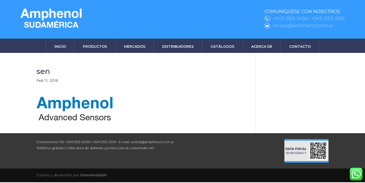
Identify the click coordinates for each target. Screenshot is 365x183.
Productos (95, 46)
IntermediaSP (93, 175)
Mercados (134, 46)
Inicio (60, 46)
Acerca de (261, 46)
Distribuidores (178, 46)
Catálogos (222, 46)
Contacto (300, 46)
